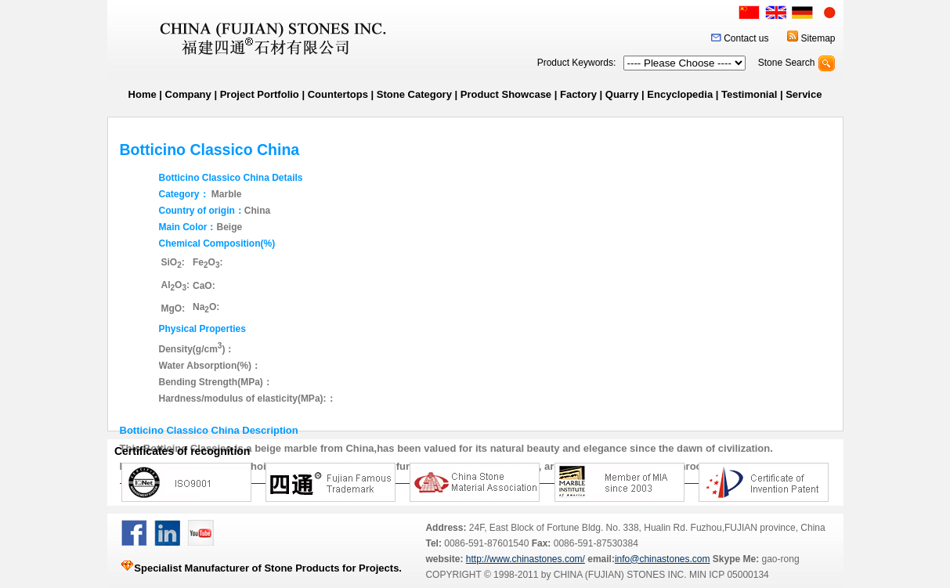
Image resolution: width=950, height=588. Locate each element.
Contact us (746, 38)
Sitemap (817, 38)
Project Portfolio (259, 94)
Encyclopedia (680, 94)
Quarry (622, 94)
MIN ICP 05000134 (728, 574)
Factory (578, 94)
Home (142, 94)
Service (804, 94)
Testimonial (749, 94)
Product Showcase (506, 94)
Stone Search (786, 62)
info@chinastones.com (662, 559)
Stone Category (414, 94)
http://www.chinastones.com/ (525, 559)
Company (188, 94)
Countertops (338, 94)
